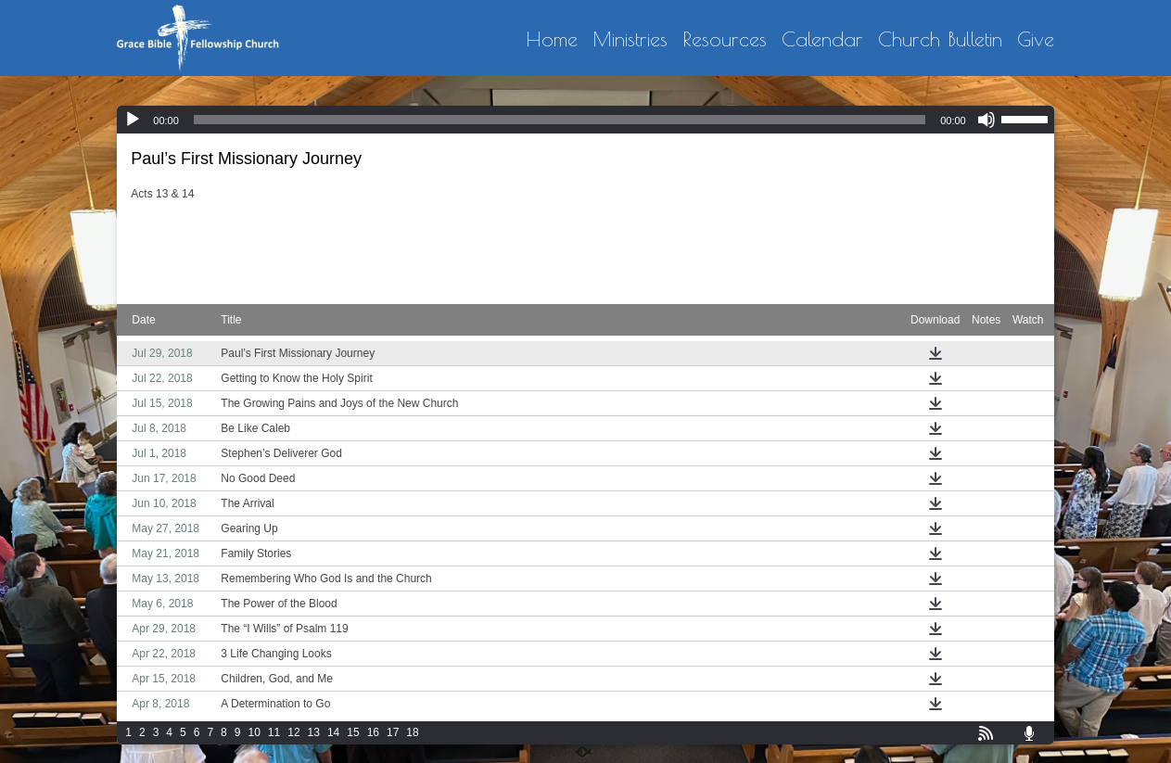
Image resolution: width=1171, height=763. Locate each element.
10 (254, 732)
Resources (724, 40)
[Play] (132, 119)
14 (333, 732)
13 (314, 732)
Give (1035, 40)
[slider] (559, 119)
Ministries (630, 40)
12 (293, 732)
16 (373, 732)
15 (353, 732)
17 (393, 732)
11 (274, 732)
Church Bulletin (940, 40)
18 (412, 732)
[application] (585, 120)
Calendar (822, 40)
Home (552, 40)
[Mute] (986, 119)
